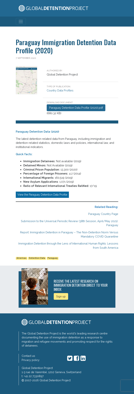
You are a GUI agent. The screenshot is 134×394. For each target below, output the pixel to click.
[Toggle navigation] (21, 21)
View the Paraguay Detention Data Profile (42, 194)
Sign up (61, 296)
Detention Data (37, 258)
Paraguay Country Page (103, 213)
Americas (21, 258)
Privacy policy (30, 360)
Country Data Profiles (60, 90)
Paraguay (53, 258)
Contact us (28, 355)
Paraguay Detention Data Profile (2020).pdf (76, 107)
